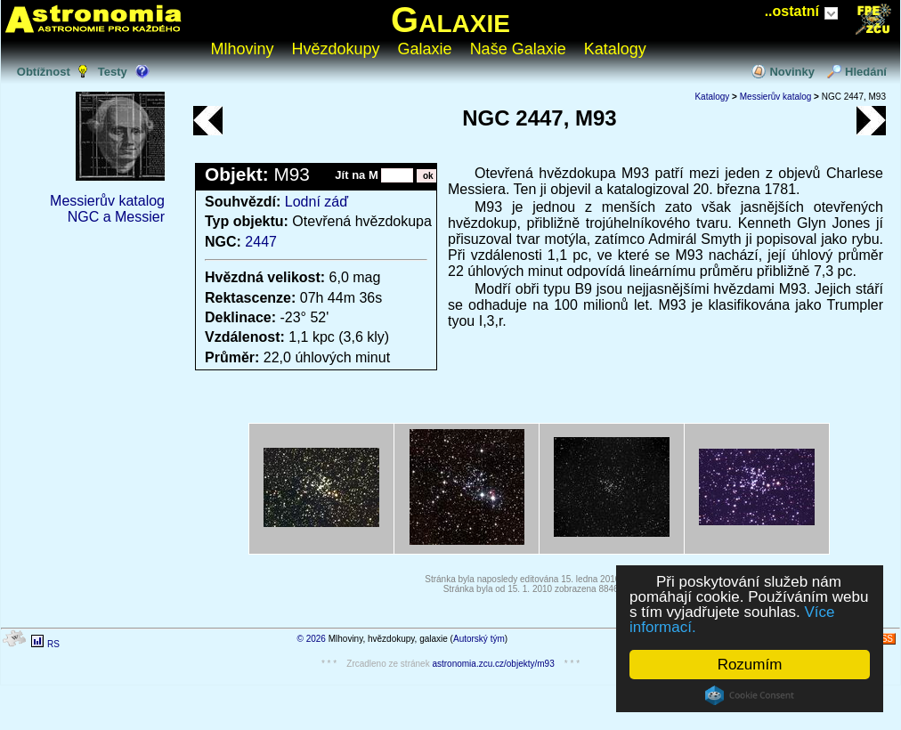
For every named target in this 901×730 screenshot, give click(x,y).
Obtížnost (43, 71)
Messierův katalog (107, 200)
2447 (261, 241)
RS (53, 644)
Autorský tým (479, 639)
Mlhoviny (242, 49)
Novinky (792, 71)
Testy (112, 71)
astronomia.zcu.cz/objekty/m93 (493, 664)
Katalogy (615, 49)
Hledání (866, 71)
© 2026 (311, 639)
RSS (883, 639)
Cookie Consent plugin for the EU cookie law (749, 695)
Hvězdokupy (336, 49)
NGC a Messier (116, 216)
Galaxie (450, 19)
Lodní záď (316, 201)
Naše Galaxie (518, 49)
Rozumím (750, 664)
